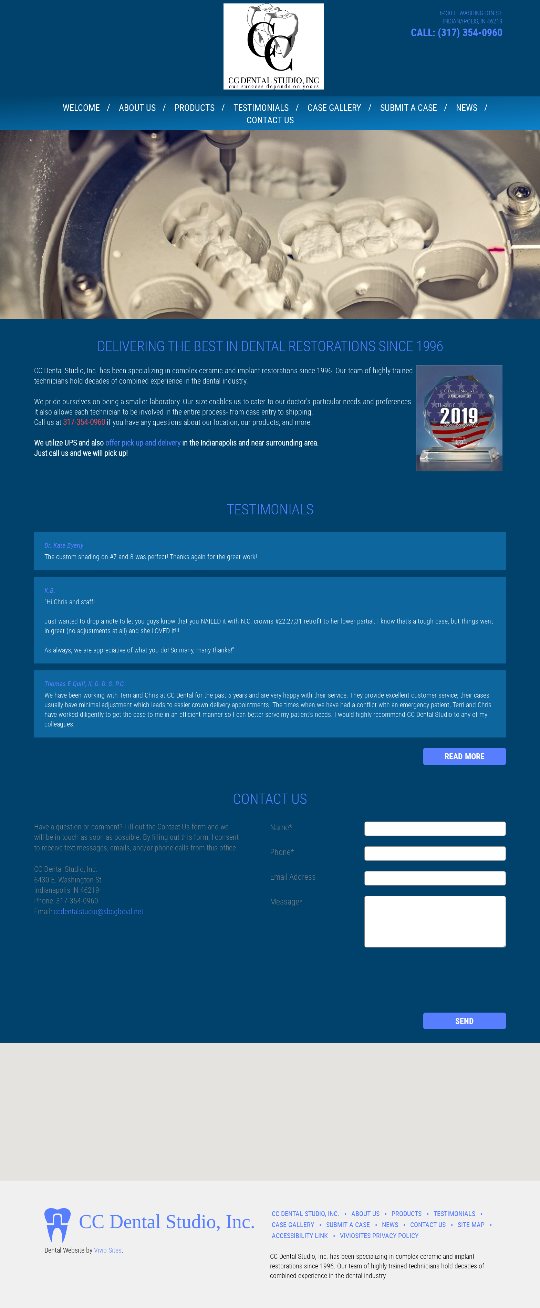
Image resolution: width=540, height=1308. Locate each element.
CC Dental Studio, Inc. (305, 1213)
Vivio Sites (108, 1250)
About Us (137, 108)
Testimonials (261, 108)
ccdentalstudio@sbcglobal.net (98, 911)
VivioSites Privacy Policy (379, 1235)
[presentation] (298, 982)
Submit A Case (408, 108)
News (466, 108)
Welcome (81, 108)
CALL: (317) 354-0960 (456, 32)
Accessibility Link (300, 1235)
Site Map (471, 1224)
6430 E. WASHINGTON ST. (471, 13)
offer (112, 443)
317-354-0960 (84, 422)
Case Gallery (334, 108)
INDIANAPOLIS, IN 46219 (472, 21)
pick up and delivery (150, 443)
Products (195, 108)
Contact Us (270, 120)
